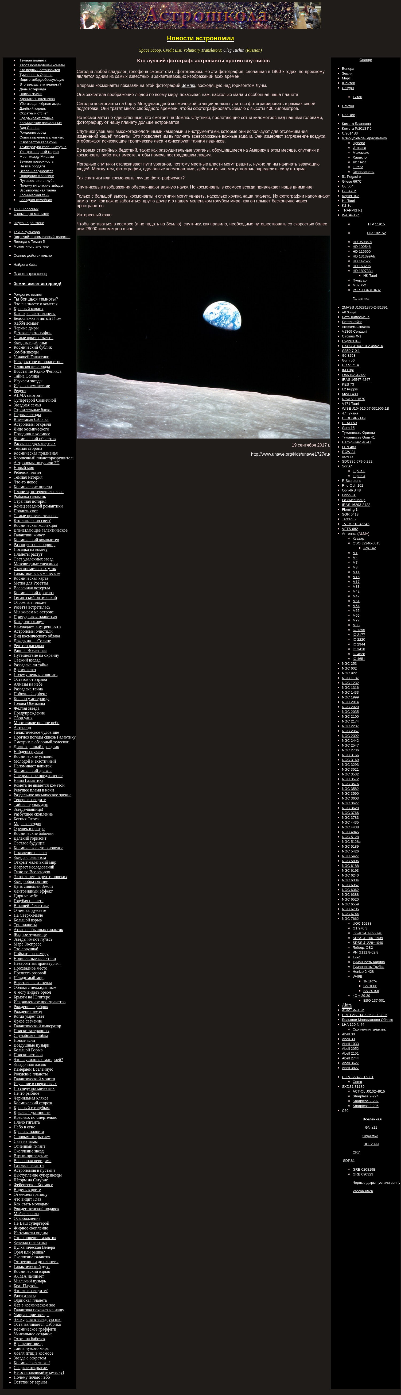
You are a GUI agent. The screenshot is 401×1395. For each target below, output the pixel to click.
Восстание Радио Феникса (37, 371)
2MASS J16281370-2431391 (365, 307)
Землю (188, 85)
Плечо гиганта (27, 1122)
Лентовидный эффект (33, 891)
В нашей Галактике (31, 905)
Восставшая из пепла (33, 982)
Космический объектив (35, 438)
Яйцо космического (31, 429)
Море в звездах (27, 823)
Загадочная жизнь (30, 1064)
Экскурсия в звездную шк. (37, 1319)
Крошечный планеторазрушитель (44, 458)
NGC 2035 (350, 712)
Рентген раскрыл (29, 645)
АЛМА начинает (29, 1276)
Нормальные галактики (35, 958)
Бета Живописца (355, 317)
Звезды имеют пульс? (33, 939)
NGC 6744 (350, 914)
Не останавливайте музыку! (39, 1372)
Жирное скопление (31, 1228)
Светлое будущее (29, 843)
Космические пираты (33, 487)
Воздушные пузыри (31, 1045)
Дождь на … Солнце (32, 641)
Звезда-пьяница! (28, 809)
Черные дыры (26, 328)
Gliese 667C (351, 181)
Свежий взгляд (27, 660)
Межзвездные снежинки (36, 564)
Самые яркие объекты (33, 337)
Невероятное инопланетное (38, 361)
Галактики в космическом (37, 573)
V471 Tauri (350, 404)
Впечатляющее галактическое (41, 530)
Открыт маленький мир (35, 862)
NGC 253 (349, 664)
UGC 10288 (362, 923)
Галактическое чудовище (36, 732)
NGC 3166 (350, 755)
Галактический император (37, 1026)
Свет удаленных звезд (33, 559)
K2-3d (347, 205)
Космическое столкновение (38, 848)
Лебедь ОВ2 (363, 948)
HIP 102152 (376, 233)
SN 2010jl (371, 991)
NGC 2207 (350, 726)
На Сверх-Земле (28, 915)
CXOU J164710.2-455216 (362, 346)
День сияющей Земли (33, 886)
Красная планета (29, 1131)
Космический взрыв (32, 1271)
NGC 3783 (350, 818)
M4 (355, 558)
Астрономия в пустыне (34, 1170)
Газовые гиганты (29, 1165)
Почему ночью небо (32, 1377)
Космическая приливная (36, 453)
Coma (357, 1082)
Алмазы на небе (28, 684)
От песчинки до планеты (36, 1261)
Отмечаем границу (31, 1194)
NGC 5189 (350, 846)
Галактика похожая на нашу (39, 1310)
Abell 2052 (350, 1049)
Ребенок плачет (27, 472)
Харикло (360, 157)
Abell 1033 (350, 1044)
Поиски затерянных (31, 1030)
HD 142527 (362, 261)
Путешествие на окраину (36, 655)
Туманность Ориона (358, 433)
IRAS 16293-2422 (356, 505)
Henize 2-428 (363, 972)
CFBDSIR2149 (353, 418)
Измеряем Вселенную (33, 1069)
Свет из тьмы (26, 1141)
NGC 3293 (350, 765)
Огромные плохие (30, 602)
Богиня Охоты (27, 819)
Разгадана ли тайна (31, 665)
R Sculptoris (351, 481)
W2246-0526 (363, 1191)
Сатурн (348, 88)
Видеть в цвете (27, 1189)
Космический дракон (33, 770)
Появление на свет (30, 852)
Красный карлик (29, 308)
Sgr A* (347, 466)
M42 (356, 591)
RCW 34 (348, 452)
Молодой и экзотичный (35, 761)
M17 (356, 582)
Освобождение (27, 1218)
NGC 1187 (350, 678)
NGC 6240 (350, 875)
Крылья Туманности (32, 1112)
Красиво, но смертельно (35, 1117)
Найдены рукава (28, 751)
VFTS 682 (350, 529)
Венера (348, 69)
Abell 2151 (350, 1053)
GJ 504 (347, 186)
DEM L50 (349, 423)
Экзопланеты (363, 172)
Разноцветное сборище (34, 544)
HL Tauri (348, 201)
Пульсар (360, 280)
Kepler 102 (350, 196)
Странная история (30, 501)
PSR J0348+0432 (367, 290)
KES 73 (348, 384)
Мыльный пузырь (30, 1281)
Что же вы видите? (31, 1290)
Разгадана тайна (28, 689)
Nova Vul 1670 (353, 399)
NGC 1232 (350, 683)
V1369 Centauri (354, 331)
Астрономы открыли (32, 424)
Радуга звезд (25, 1295)
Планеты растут (28, 554)
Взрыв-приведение (31, 1156)
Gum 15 (348, 428)
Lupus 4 (359, 476)
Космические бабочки (34, 833)
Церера (359, 143)
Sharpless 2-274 (366, 1096)
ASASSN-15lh (353, 1010)
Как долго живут (29, 621)
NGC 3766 (350, 813)
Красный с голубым (32, 1107)
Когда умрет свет (29, 1016)
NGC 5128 (350, 837)
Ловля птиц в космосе (33, 1353)
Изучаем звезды (28, 381)
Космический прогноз (34, 592)
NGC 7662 (350, 919)
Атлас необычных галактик (38, 929)
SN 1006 (370, 986)
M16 (356, 577)
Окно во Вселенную (32, 872)
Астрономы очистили (33, 631)
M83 (356, 625)
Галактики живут (29, 535)
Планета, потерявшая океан (39, 491)
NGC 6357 (350, 885)
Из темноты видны (31, 1233)
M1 (355, 553)
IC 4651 (359, 659)
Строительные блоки (33, 410)
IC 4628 (359, 654)
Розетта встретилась (32, 607)
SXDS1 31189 (353, 1087)
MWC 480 (350, 394)
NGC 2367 (350, 731)
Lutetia (358, 167)
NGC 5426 (350, 851)
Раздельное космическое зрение (42, 795)
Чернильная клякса (31, 1098)
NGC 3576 (350, 784)
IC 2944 (359, 644)
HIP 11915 (376, 224)
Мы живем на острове (34, 612)
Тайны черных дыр (31, 804)
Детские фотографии (33, 333)
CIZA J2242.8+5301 (357, 1077)
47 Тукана (350, 413)
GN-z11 (371, 1127)
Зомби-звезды (26, 352)
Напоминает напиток (33, 766)
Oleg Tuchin (233, 50)
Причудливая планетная (35, 616)
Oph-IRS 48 (351, 490)
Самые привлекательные (36, 515)
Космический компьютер (36, 539)
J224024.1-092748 (367, 933)
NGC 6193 (350, 870)
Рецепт (20, 390)
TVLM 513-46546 (355, 524)
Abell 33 (348, 1039)
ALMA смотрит (28, 395)
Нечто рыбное (26, 1093)
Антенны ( (350, 534)
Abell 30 (348, 1034)
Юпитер (348, 83)
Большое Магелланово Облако (367, 1020)
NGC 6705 (350, 909)
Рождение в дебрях (31, 1006)
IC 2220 (359, 639)
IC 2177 (359, 635)
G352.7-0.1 (351, 351)
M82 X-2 (359, 285)
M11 (356, 572)
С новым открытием (32, 1136)
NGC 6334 (350, 880)
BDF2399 (371, 1144)
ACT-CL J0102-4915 (369, 1091)
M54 (356, 606)
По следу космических (34, 1088)
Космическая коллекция (35, 525)
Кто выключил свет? (32, 520)
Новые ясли (24, 1040)
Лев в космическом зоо (34, 1305)
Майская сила (26, 1213)
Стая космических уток (35, 568)
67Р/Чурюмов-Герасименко (364, 138)
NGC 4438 (350, 827)
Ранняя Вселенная (30, 650)
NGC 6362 (350, 890)
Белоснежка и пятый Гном (37, 318)
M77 (356, 620)
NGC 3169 (350, 760)
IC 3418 (359, 649)
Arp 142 (369, 548)
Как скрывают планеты (35, 313)
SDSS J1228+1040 (368, 943)
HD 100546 (362, 247)
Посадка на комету (31, 549)
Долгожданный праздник (36, 746)
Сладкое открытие (31, 1367)
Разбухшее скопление (33, 814)
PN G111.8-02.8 (365, 952)
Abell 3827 (350, 1068)
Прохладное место (30, 968)
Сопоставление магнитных (42, 137)
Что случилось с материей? (38, 1059)
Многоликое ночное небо (36, 722)
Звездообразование (31, 881)
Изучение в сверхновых (35, 1083)
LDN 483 (349, 447)
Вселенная (372, 1119)
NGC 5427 (350, 856)
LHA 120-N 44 (353, 1025)
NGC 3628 (350, 808)
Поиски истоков (28, 1054)
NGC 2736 (350, 750)
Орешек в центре (29, 828)
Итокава (359, 148)
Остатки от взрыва (30, 1382)
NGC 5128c (351, 842)
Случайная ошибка (31, 1035)
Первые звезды (27, 414)
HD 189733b (363, 271)
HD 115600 (362, 251)
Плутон (348, 106)
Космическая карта (31, 578)
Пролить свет (26, 511)
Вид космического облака (37, 636)
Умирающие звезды (31, 1314)
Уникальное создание (33, 1334)
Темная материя (28, 477)
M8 (355, 567)
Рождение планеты (31, 1074)
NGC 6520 (350, 899)
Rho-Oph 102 (352, 485)
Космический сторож (33, 1103)
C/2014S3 (350, 133)
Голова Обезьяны (29, 703)
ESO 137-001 (374, 1000)
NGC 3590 (350, 793)
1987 (370, 981)
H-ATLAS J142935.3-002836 (364, 1015)
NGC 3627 (350, 803)
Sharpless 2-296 (366, 1106)
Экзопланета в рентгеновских (40, 876)
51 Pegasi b (351, 177)
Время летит (25, 669)
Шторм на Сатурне (31, 1180)
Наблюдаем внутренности (37, 626)
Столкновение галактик (35, 1237)
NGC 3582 (350, 789)
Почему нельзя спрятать (35, 674)
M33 (356, 587)
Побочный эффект (30, 693)
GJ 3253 (348, 355)
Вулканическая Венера (34, 1247)
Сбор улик (23, 718)
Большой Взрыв (28, 1050)
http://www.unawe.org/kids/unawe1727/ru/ (290, 454)
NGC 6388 (350, 895)
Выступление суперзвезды (38, 1175)
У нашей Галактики (31, 357)
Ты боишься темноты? (36, 299)
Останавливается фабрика (37, 1324)
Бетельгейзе (352, 322)
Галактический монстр (34, 1079)
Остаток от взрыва (30, 679)
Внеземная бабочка (31, 419)
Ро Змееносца (353, 500)
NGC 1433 (350, 692)
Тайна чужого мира (31, 1348)
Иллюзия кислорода (32, 366)
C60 (345, 1111)
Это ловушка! (26, 949)
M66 (356, 615)
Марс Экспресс (27, 944)
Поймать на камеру (31, 953)
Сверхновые (370, 1136)
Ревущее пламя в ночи (34, 790)
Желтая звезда (27, 708)
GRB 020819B (364, 1169)
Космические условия (33, 756)
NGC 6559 (350, 904)
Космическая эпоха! (32, 1363)
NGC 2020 (350, 707)
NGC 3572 (350, 779)
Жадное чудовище (30, 934)
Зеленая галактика (30, 1242)
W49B (357, 976)
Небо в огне (24, 1127)
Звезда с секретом (30, 857)
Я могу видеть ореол (32, 992)
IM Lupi (348, 370)
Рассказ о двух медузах (35, 443)
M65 (356, 611)
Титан (357, 97)
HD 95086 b (362, 242)
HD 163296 (362, 266)
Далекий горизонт (30, 838)
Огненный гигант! (30, 1146)
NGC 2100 (350, 716)
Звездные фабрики (30, 342)
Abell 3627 (350, 1063)
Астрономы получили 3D (37, 462)
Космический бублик (33, 347)
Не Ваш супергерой (31, 1223)
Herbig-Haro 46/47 (356, 442)
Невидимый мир (29, 977)
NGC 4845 (350, 832)
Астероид (22, 727)
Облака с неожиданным (35, 987)
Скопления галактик (369, 1029)
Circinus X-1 (351, 336)
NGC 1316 (350, 688)
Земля (347, 73)
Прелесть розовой (30, 973)
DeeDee (348, 115)
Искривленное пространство (39, 1002)
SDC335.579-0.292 (357, 461)
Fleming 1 (350, 510)
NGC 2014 (350, 702)
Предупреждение (29, 713)
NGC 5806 (350, 861)
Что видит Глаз (27, 1199)
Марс (346, 78)
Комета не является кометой (39, 785)
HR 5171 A (350, 365)
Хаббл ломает (26, 323)
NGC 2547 (350, 745)
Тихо (356, 957)
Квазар (358, 538)
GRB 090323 (363, 1174)
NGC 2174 (350, 721)
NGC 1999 (350, 697)
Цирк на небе (26, 896)
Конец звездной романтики (38, 506)
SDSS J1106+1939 (368, 938)
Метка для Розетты (31, 583)
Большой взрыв (28, 920)
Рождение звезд (28, 1011)
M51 (356, 601)
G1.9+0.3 (360, 928)
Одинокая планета (30, 1300)
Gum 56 (348, 360)
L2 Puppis (350, 389)
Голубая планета (29, 900)
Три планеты (25, 925)
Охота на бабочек (29, 1338)
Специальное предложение (38, 775)
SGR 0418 (350, 514)
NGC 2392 (350, 736)
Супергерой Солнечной (35, 400)
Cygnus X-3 (351, 341)
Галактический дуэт (32, 1266)
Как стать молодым (31, 1204)
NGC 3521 (350, 769)
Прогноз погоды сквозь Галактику (45, 737)
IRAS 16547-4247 (356, 380)
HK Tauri (370, 276)
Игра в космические (32, 385)
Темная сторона (28, 448)
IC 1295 (359, 630)
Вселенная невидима (32, 1160)
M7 (355, 562)
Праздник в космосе (32, 434)
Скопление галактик (32, 1257)
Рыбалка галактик (30, 496)
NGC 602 (349, 668)
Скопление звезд (29, 1151)
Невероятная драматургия (37, 963)
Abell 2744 (350, 1058)
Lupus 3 (359, 471)
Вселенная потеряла (32, 588)
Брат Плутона (26, 1285)
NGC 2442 (350, 741)
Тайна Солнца (26, 376)
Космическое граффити (35, 1329)
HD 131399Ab (364, 256)
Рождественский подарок (36, 1208)
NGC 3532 (350, 774)
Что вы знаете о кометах (36, 304)
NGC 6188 (350, 866)
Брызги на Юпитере (32, 997)
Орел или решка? (29, 1252)
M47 (356, 596)
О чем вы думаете (30, 910)
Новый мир (24, 467)
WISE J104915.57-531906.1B (365, 408)
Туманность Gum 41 (358, 437)
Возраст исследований (34, 867)
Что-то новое (25, 482)
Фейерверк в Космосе (33, 1184)
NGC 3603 (350, 798)
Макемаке (361, 153)
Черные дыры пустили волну (376, 1183)
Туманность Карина (369, 962)
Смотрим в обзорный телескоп (41, 742)
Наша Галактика (28, 780)
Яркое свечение (28, 1021)
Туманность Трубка (368, 967)
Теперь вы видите (30, 799)
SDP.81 (349, 1161)
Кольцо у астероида (31, 698)
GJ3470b (349, 191)
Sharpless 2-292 (366, 1101)
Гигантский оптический (35, 597)
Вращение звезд (28, 1343)
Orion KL (349, 495)
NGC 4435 (350, 822)
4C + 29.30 (361, 996)
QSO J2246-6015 (366, 543)
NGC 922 (349, 673)
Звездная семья (27, 405)
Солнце (366, 60)
